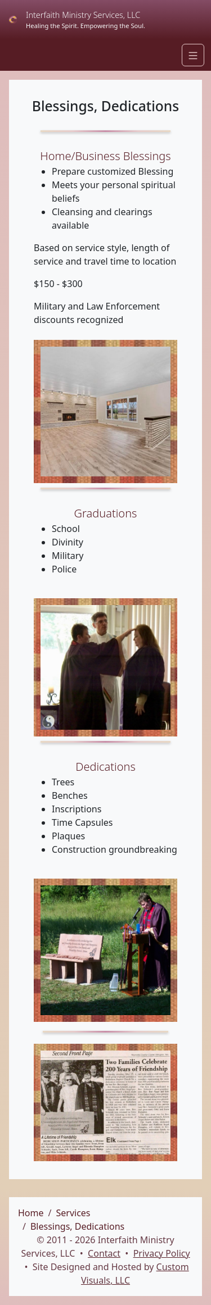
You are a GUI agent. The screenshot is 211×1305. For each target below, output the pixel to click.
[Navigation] (193, 55)
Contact (104, 1253)
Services (73, 1213)
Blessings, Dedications (77, 1226)
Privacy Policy (161, 1253)
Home (31, 1213)
